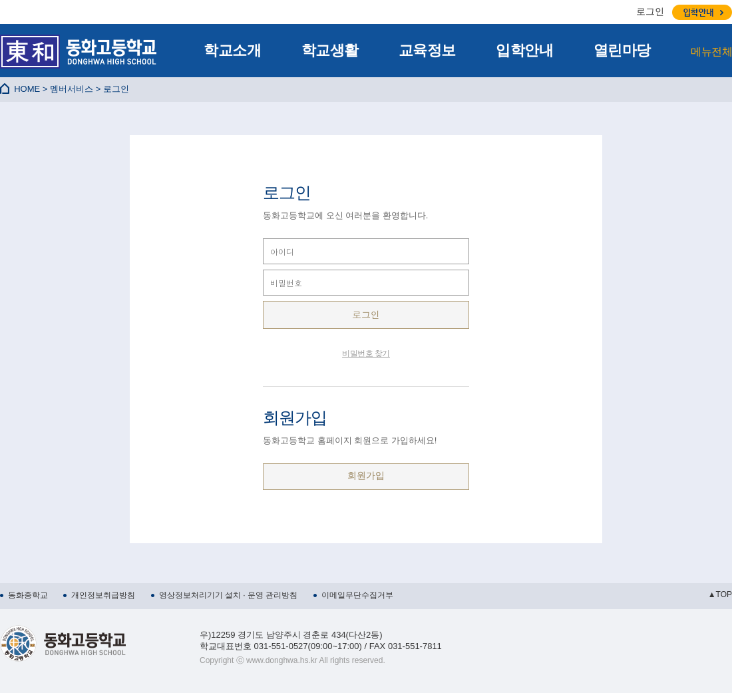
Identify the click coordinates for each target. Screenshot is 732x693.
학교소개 (232, 50)
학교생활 (330, 50)
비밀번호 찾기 (366, 353)
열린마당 (622, 50)
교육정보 (427, 50)
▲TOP (720, 594)
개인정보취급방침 (103, 595)
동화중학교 (28, 595)
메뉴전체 (711, 51)
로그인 (650, 11)
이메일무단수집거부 (357, 595)
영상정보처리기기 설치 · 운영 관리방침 (228, 595)
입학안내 (524, 50)
